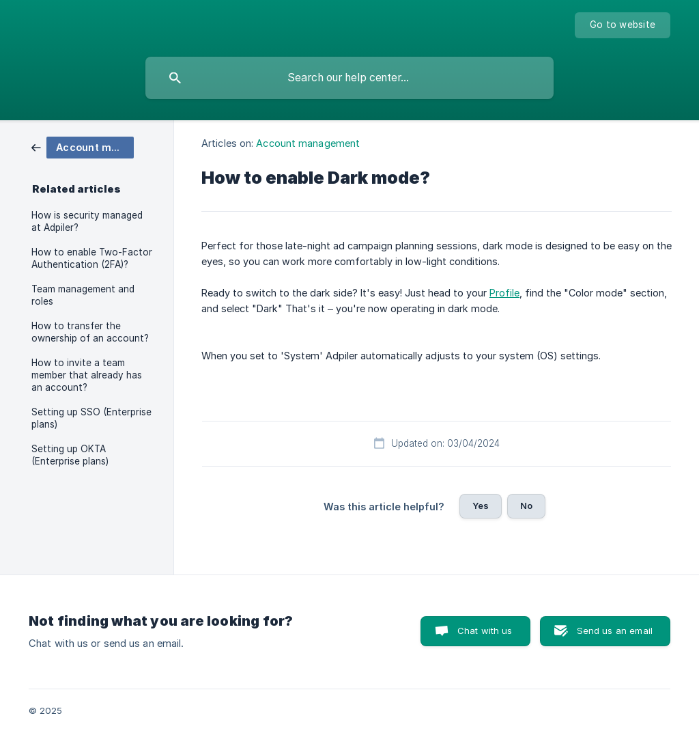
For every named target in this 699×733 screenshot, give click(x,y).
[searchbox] (349, 78)
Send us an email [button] (615, 630)
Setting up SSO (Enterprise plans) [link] (91, 418)
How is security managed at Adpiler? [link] (87, 221)
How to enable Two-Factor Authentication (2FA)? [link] (91, 258)
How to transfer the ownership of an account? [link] (90, 332)
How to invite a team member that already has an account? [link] (86, 375)
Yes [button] (480, 505)
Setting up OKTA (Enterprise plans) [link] (70, 455)
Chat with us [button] (485, 630)
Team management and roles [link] (82, 295)
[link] (82, 146)
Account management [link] (308, 143)
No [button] (526, 505)
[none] (622, 25)
